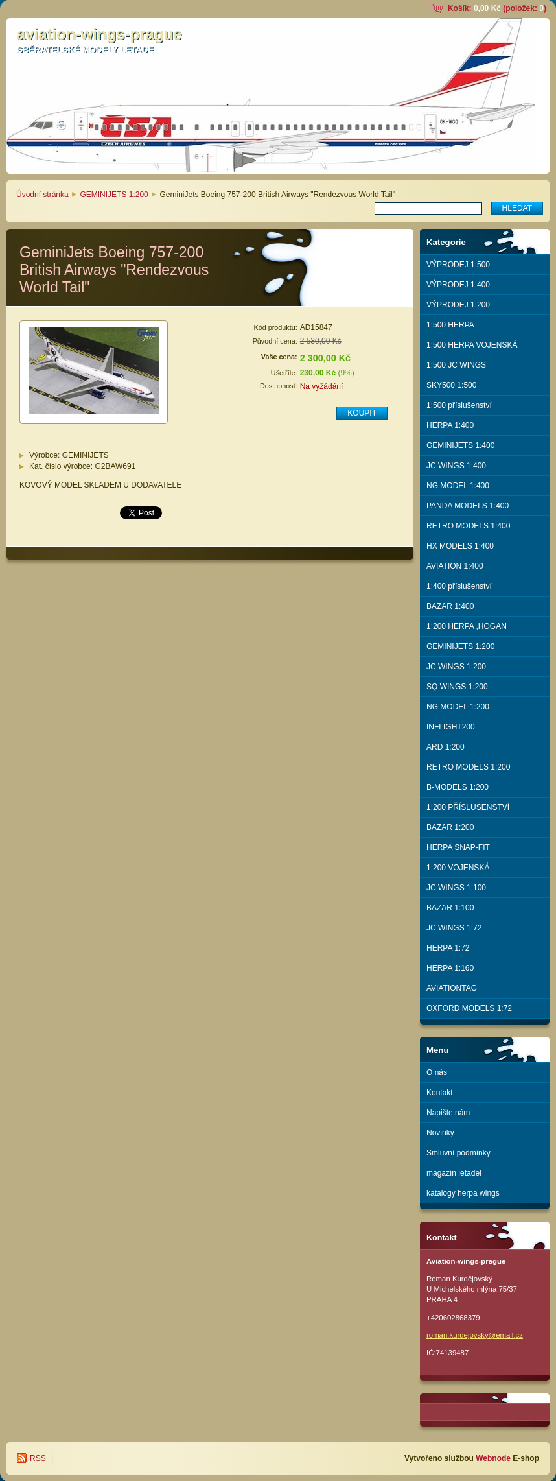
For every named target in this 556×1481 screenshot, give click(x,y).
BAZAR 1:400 (450, 606)
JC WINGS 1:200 (456, 666)
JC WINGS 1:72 (453, 927)
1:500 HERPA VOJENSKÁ (472, 345)
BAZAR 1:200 (450, 827)
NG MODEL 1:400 (457, 485)
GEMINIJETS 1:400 (460, 445)
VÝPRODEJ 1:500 (458, 264)
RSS (38, 1458)
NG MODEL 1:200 (457, 706)
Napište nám (448, 1112)
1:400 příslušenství (459, 586)
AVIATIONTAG (451, 988)
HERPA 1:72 (447, 948)
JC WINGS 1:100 (456, 887)
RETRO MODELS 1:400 (468, 525)
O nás (436, 1072)
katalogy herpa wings (463, 1193)
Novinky (440, 1132)
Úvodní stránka (42, 194)
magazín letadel (453, 1173)
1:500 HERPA (450, 324)
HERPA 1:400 (450, 425)
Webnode (493, 1458)
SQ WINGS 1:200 (457, 686)
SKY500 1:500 (451, 385)
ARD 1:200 (445, 747)
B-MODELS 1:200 (457, 787)
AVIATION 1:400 (454, 566)
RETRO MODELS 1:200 (468, 767)
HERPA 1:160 (450, 968)
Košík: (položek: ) (497, 8)
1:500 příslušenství (459, 405)
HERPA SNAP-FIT (458, 847)
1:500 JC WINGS (456, 365)
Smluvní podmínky (458, 1152)
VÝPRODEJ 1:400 (458, 284)
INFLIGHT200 (450, 726)
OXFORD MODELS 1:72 (469, 1008)
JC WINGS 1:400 (456, 465)
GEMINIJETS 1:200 (114, 194)
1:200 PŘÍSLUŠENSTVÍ (467, 807)
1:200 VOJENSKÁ (457, 867)
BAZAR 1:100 (450, 907)
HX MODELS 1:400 (460, 546)
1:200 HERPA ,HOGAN (466, 626)
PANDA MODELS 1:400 (467, 505)
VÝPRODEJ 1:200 (458, 304)
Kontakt (439, 1092)
